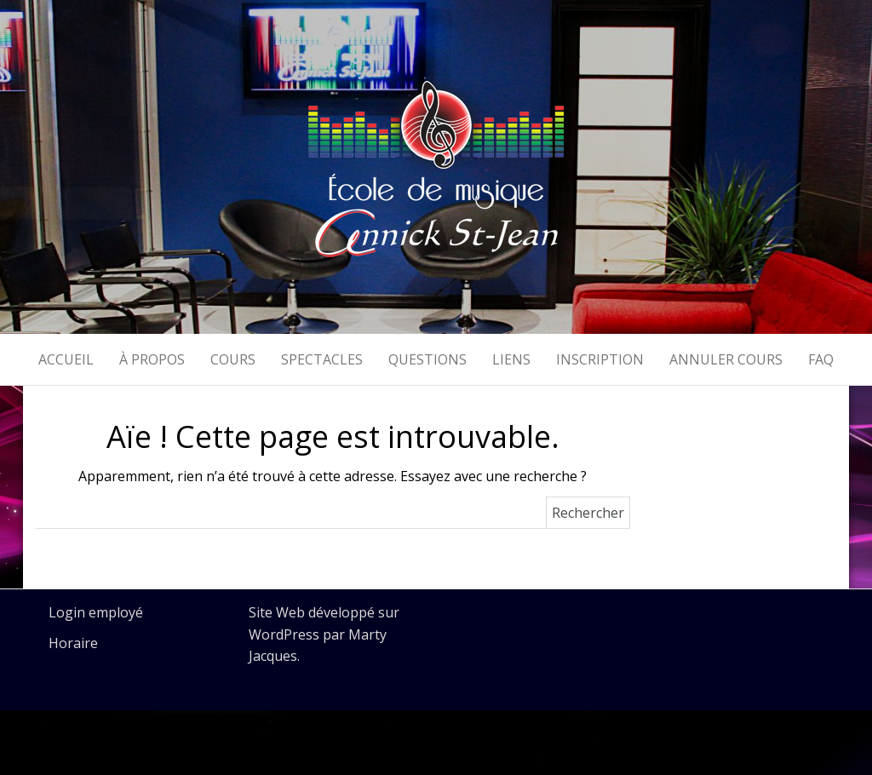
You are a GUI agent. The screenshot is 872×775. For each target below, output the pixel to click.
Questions (427, 359)
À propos (152, 359)
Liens (511, 359)
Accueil (66, 359)
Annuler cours (726, 359)
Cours (232, 359)
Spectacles (322, 359)
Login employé (96, 612)
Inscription (600, 359)
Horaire (73, 643)
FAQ (821, 359)
